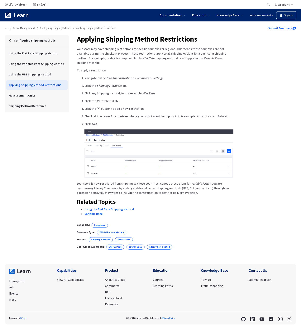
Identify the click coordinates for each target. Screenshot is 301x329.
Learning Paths (163, 286)
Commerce (112, 286)
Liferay (23, 318)
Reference (111, 304)
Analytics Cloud (115, 280)
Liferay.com (16, 281)
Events (13, 293)
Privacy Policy (168, 318)
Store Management (24, 28)
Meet (12, 300)
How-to (206, 280)
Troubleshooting (212, 286)
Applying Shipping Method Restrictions (137, 39)
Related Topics (96, 201)
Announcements (261, 15)
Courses (158, 280)
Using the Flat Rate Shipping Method (109, 209)
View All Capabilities (70, 280)
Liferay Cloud (113, 298)
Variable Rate (93, 214)
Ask (11, 287)
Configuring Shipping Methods (55, 28)
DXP (107, 292)
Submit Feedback (282, 28)
